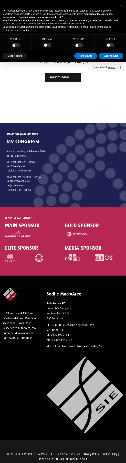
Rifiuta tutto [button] (85, 56)
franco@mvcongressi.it (19, 180)
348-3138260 (24, 189)
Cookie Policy (109, 454)
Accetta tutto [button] (111, 56)
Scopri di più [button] (15, 56)
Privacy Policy (91, 454)
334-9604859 (24, 170)
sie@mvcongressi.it (17, 166)
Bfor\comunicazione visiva (70, 459)
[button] (121, 5)
